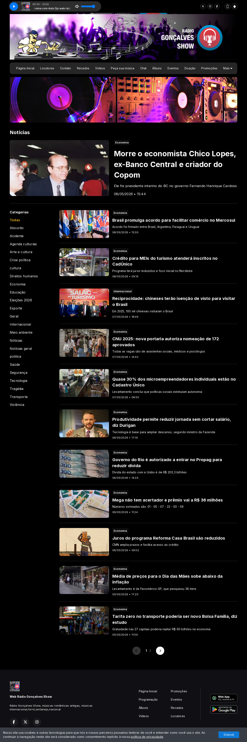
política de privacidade (147, 736)
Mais (227, 68)
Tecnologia (18, 381)
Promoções (209, 68)
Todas (15, 220)
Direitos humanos (24, 276)
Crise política (20, 260)
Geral (14, 316)
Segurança (18, 373)
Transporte (19, 397)
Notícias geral (21, 349)
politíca (15, 356)
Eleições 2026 (21, 300)
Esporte (16, 308)
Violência (17, 405)
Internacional (20, 324)
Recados (83, 68)
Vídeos (100, 68)
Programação (148, 699)
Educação (18, 292)
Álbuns (157, 68)
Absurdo (17, 228)
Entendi (229, 734)
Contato (65, 68)
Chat (143, 68)
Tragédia (17, 389)
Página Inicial (25, 68)
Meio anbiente (21, 332)
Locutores (47, 68)
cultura (15, 268)
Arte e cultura (21, 252)
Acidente (17, 236)
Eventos (173, 68)
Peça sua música (122, 68)
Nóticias (16, 341)
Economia (18, 284)
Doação (190, 68)
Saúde (15, 365)
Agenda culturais (23, 244)
